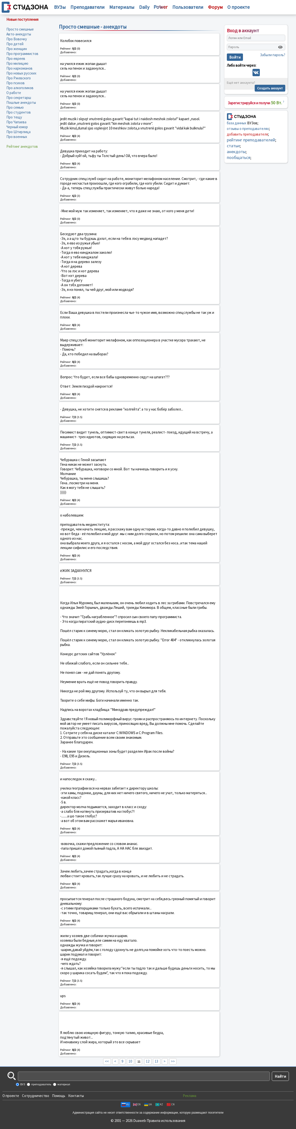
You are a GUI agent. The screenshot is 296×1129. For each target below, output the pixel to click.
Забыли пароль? (272, 55)
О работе (13, 92)
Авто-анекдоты (18, 34)
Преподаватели (87, 7)
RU (125, 1104)
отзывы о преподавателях (248, 128)
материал (63, 1084)
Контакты (76, 1095)
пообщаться (238, 157)
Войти (235, 57)
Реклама (189, 1095)
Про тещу (14, 117)
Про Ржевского (18, 78)
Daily (144, 7)
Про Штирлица (18, 131)
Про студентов (18, 112)
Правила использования (166, 1120)
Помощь (58, 1095)
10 (130, 1061)
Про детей (14, 44)
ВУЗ (22, 1084)
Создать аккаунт (270, 88)
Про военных (16, 136)
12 (147, 1061)
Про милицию (17, 63)
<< (107, 1061)
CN (171, 1104)
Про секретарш (18, 97)
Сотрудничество (35, 1095)
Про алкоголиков (19, 87)
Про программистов (22, 53)
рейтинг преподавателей (251, 140)
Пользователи (187, 7)
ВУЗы (60, 7)
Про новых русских (21, 73)
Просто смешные (20, 29)
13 (156, 1061)
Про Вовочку (16, 39)
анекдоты (236, 151)
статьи (233, 145)
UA (148, 1104)
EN (137, 1104)
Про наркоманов (19, 68)
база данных (236, 123)
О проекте (10, 1095)
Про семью (15, 107)
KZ (159, 1104)
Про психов (15, 83)
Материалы (121, 7)
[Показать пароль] (280, 47)
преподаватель (41, 1084)
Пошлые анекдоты (21, 102)
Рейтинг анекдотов (22, 146)
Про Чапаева (16, 122)
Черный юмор (17, 127)
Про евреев (15, 58)
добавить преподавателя (247, 134)
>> (173, 1061)
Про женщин (16, 48)
